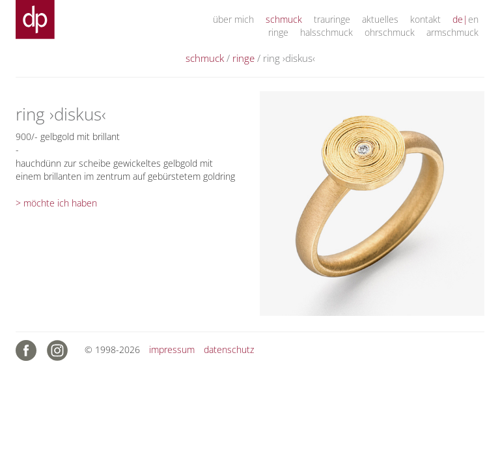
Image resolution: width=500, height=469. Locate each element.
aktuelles (380, 19)
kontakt (425, 19)
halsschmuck (326, 32)
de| (460, 19)
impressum (172, 349)
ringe (278, 32)
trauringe (332, 19)
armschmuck (452, 32)
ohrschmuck (390, 32)
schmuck (284, 19)
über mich (233, 19)
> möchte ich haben (56, 203)
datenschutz (229, 349)
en (473, 19)
